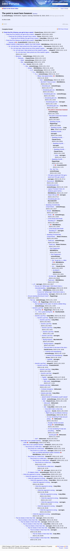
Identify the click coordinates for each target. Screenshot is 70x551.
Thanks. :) (35, 302)
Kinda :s (50, 214)
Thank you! (51, 280)
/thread (49, 211)
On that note (52, 276)
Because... (19, 56)
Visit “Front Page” (6, 1)
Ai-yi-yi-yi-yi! (50, 181)
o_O (31, 70)
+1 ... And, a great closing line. (44, 312)
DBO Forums (10, 3)
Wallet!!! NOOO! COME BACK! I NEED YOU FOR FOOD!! (23, 44)
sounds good (52, 434)
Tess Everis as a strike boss (33, 446)
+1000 (25, 442)
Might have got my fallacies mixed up (56, 413)
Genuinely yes (46, 86)
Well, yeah (47, 381)
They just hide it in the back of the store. (55, 347)
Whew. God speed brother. (45, 76)
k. (49, 224)
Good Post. (38, 310)
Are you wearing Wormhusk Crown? (38, 296)
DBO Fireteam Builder (52, 1)
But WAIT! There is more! (48, 82)
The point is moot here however (58, 115)
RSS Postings (60, 546)
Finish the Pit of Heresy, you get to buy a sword (18, 32)
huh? (36, 438)
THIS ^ (39, 470)
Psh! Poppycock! (55, 248)
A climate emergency (47, 389)
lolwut (22, 60)
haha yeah (47, 403)
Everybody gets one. (49, 90)
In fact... (39, 290)
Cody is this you (52, 195)
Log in (61, 1)
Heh (44, 401)
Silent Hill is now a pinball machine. (31, 440)
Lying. (56, 155)
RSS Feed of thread (63, 29)
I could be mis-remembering (53, 351)
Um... (53, 266)
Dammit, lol (12, 42)
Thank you (51, 240)
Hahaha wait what (45, 385)
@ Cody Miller (60, 15)
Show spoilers (56, 8)
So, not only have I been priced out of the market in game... (26, 46)
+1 (53, 165)
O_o (34, 72)
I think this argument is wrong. (31, 474)
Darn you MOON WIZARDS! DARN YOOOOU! (46, 452)
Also (22, 62)
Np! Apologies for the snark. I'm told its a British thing (50, 304)
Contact (66, 548)
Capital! (44, 377)
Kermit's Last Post (38, 308)
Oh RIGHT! (56, 270)
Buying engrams (47, 339)
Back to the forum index (10, 8)
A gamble (49, 359)
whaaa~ (30, 68)
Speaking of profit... (55, 121)
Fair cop (32, 300)
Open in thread (64, 8)
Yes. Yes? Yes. (54, 169)
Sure (41, 80)
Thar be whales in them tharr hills (25, 518)
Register (66, 1)
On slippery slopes (33, 472)
